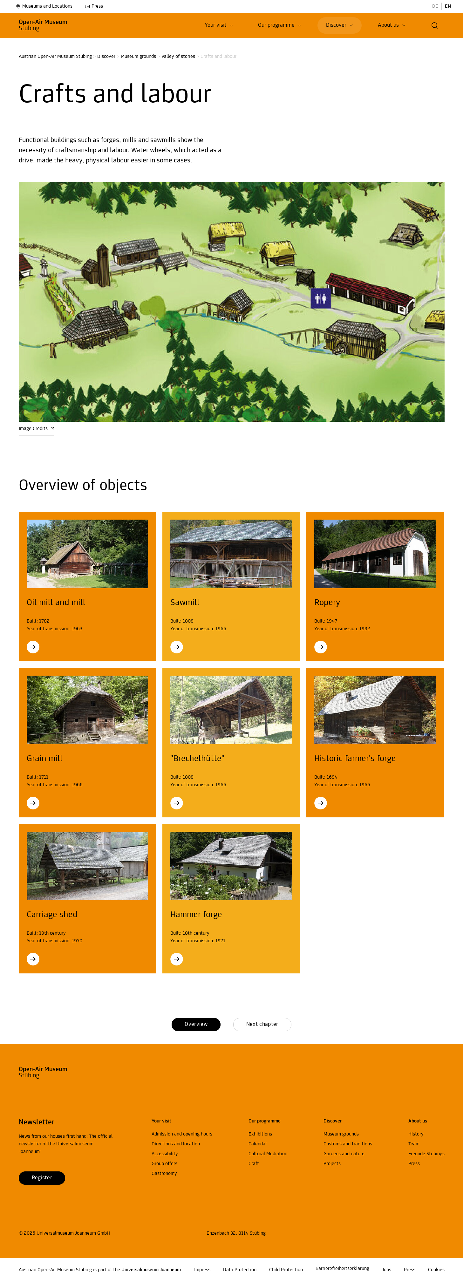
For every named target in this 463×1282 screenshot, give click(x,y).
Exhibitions (260, 1134)
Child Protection (286, 1269)
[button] (435, 25)
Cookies (436, 1269)
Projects (332, 1163)
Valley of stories (178, 56)
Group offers (164, 1163)
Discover (106, 56)
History (416, 1134)
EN (448, 6)
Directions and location (176, 1144)
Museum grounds (138, 56)
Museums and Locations (44, 6)
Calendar (258, 1144)
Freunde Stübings (426, 1153)
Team (413, 1144)
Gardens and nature (343, 1153)
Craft (254, 1163)
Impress (202, 1269)
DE (435, 6)
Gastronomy (164, 1173)
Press (94, 6)
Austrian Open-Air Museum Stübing (55, 56)
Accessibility (165, 1153)
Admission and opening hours (182, 1134)
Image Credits (36, 428)
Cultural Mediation (268, 1153)
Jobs (386, 1269)
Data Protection (239, 1269)
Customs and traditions (347, 1144)
